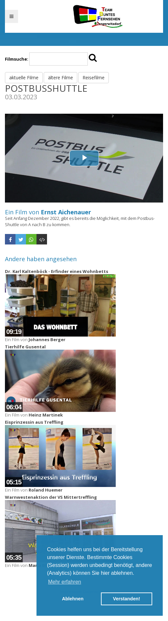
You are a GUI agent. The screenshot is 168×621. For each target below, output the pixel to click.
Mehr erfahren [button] (64, 582)
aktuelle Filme (23, 77)
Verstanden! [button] (126, 598)
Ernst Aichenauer (66, 212)
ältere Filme (60, 77)
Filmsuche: (16, 59)
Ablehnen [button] (73, 598)
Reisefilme (94, 77)
